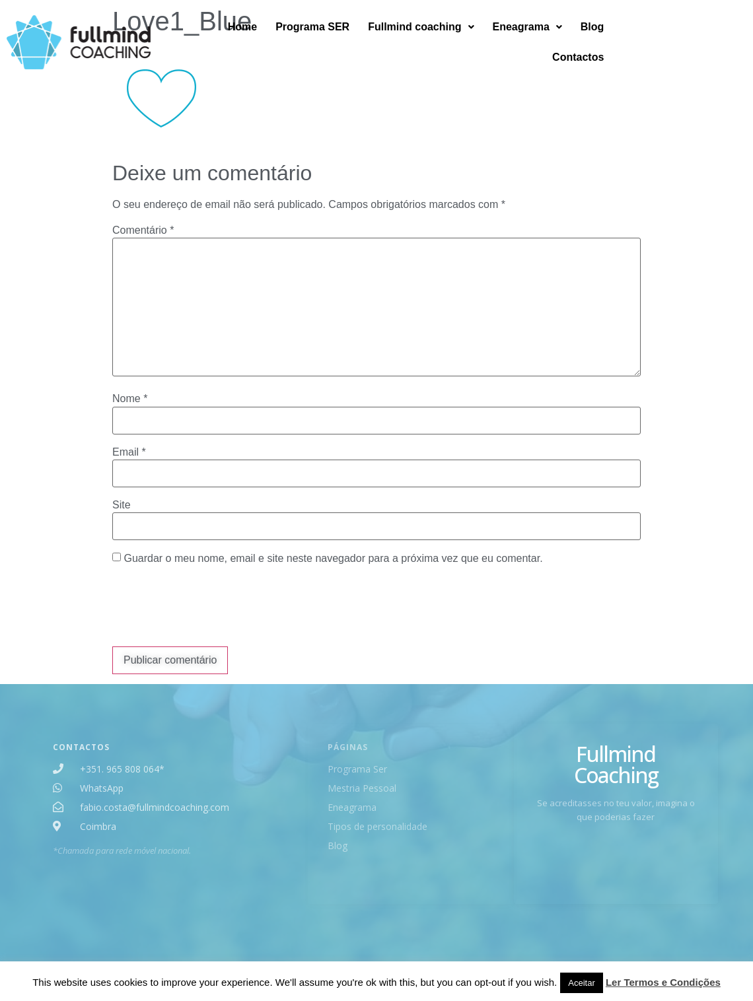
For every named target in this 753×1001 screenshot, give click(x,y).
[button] (481, 39)
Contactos (709, 38)
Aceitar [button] (581, 983)
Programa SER (373, 38)
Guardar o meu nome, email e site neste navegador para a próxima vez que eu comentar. (333, 558)
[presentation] (212, 607)
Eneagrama (587, 38)
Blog (652, 38)
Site (121, 505)
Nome (129, 399)
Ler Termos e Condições (663, 982)
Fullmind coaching (481, 38)
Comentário (143, 230)
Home (302, 38)
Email (129, 452)
